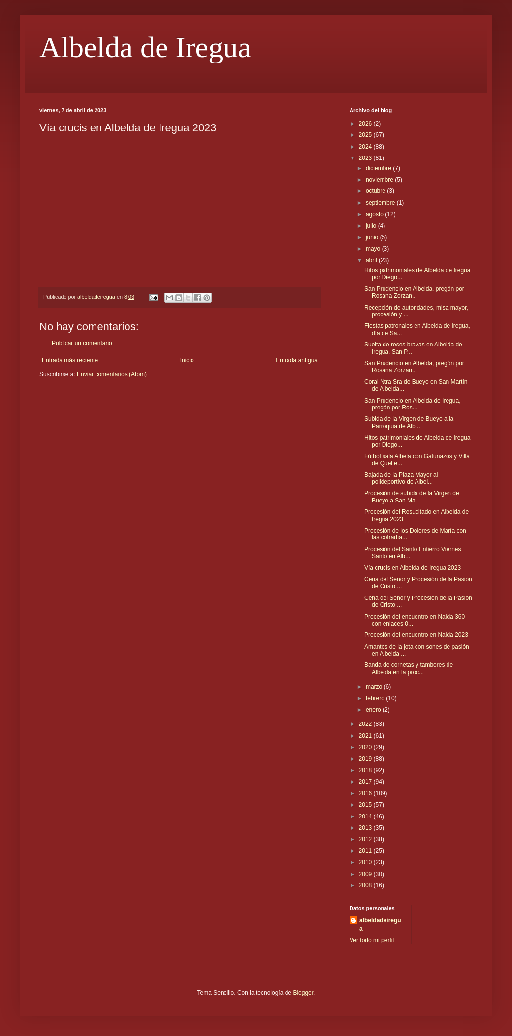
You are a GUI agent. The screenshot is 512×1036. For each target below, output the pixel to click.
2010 (366, 862)
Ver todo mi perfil (372, 940)
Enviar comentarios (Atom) (112, 374)
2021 (366, 735)
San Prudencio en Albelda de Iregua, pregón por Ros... (412, 404)
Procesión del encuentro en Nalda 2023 (416, 634)
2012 (366, 839)
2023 (366, 158)
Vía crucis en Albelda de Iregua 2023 (412, 568)
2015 (366, 804)
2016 (366, 793)
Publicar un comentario (82, 343)
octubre (376, 191)
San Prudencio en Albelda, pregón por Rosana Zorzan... (414, 292)
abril (372, 260)
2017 (366, 781)
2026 (366, 123)
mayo (374, 248)
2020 (366, 747)
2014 (366, 816)
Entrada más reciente (70, 360)
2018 (366, 770)
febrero (376, 698)
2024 (366, 146)
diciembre (379, 168)
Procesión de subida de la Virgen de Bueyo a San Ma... (411, 496)
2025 (366, 134)
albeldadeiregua (380, 924)
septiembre (381, 202)
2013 (366, 827)
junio (373, 237)
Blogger (303, 992)
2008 (366, 885)
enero (374, 709)
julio (372, 225)
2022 (366, 724)
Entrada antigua (297, 360)
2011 (366, 851)
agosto (375, 214)
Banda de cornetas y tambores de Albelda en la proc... (408, 668)
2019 (366, 758)
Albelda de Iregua (145, 47)
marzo (375, 686)
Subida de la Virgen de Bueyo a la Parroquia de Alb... (408, 422)
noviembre (380, 179)
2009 (366, 874)
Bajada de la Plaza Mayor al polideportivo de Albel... (401, 478)
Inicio (187, 360)
